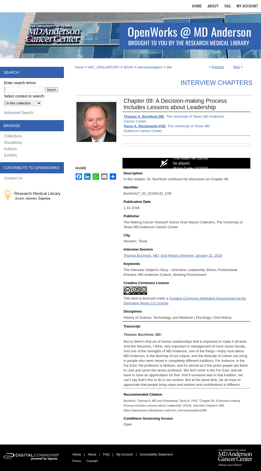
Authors (10, 149)
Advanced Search (19, 112)
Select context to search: (24, 96)
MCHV (128, 67)
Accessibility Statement (156, 454)
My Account (124, 454)
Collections (13, 136)
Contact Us (13, 178)
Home (79, 67)
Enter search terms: (20, 83)
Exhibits (10, 155)
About (92, 454)
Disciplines (13, 142)
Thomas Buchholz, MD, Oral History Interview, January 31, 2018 (173, 255)
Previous (218, 67)
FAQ (106, 454)
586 (169, 67)
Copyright (92, 461)
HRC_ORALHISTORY (103, 67)
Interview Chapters (216, 82)
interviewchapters (149, 67)
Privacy (76, 461)
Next (236, 67)
